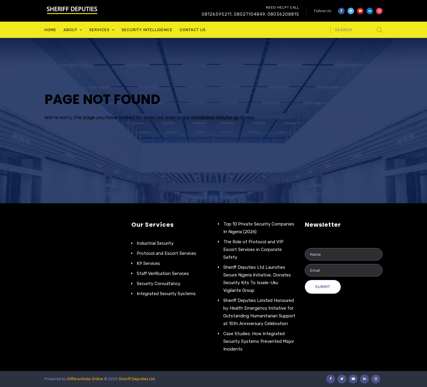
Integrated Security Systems (166, 293)
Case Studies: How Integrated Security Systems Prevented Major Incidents (258, 341)
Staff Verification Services (163, 273)
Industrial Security (155, 243)
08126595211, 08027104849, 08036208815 (250, 14)
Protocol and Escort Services (166, 253)
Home (50, 30)
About (70, 30)
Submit (322, 286)
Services (99, 30)
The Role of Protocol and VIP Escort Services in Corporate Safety (253, 249)
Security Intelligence (147, 30)
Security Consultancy (158, 283)
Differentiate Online (85, 379)
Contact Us (193, 30)
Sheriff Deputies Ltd (137, 379)
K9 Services (148, 263)
